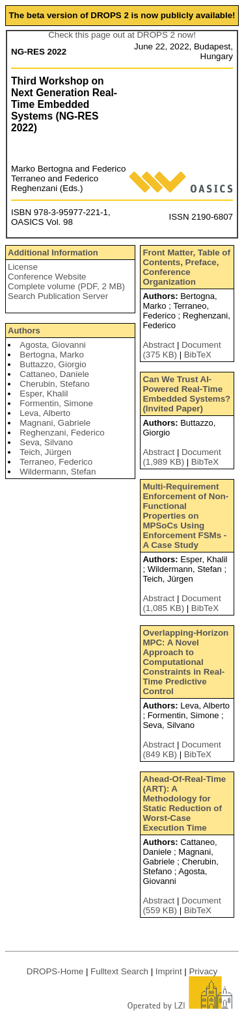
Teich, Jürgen (45, 452)
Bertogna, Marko (52, 354)
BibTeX (197, 354)
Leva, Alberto (45, 413)
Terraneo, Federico (56, 462)
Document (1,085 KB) (181, 603)
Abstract (158, 345)
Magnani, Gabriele (55, 423)
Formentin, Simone (56, 403)
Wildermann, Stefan (58, 471)
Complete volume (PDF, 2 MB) (66, 286)
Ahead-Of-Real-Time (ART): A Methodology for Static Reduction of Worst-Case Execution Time (184, 803)
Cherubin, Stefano (54, 384)
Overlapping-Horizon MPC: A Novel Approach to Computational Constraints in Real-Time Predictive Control (185, 662)
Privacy (203, 971)
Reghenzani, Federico (62, 432)
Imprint (169, 971)
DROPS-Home (55, 971)
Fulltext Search (119, 971)
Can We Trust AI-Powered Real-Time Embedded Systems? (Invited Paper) (186, 393)
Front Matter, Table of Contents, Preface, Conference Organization (186, 267)
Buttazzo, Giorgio (53, 364)
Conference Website (47, 276)
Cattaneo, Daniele (54, 374)
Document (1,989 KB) (181, 457)
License (23, 267)
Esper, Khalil (44, 393)
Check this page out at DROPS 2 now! (122, 35)
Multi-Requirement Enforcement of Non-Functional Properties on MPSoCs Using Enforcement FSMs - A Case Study (185, 516)
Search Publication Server (58, 296)
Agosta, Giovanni (53, 345)
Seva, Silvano (46, 442)
